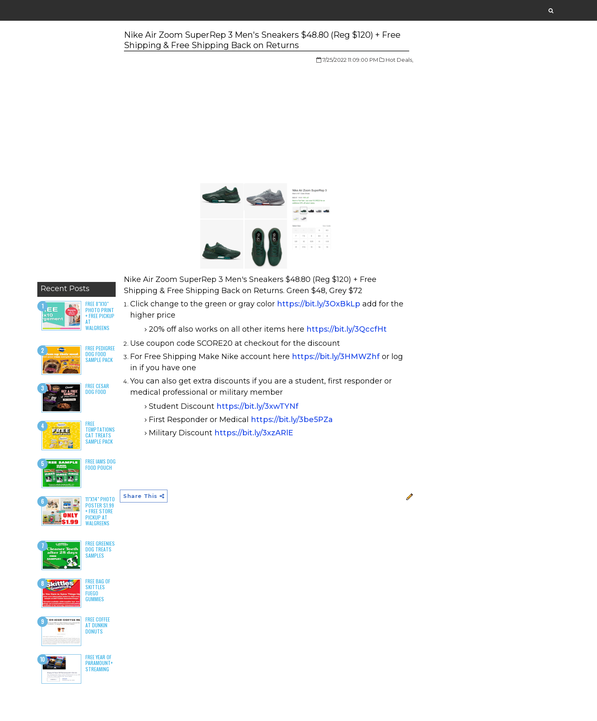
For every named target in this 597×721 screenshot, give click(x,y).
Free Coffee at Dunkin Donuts (97, 625)
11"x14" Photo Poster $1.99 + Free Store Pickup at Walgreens (100, 511)
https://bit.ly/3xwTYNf (257, 406)
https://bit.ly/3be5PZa (292, 419)
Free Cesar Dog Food (97, 388)
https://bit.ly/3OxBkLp (318, 303)
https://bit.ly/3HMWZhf (336, 356)
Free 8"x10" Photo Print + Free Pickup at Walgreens (99, 315)
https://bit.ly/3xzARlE (253, 432)
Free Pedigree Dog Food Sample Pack (100, 354)
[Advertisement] (76, 153)
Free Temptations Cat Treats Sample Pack (100, 432)
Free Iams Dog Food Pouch (100, 464)
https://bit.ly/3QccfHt (346, 329)
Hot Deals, (399, 59)
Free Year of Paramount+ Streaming (99, 662)
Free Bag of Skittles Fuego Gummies (97, 590)
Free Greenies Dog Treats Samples (100, 549)
